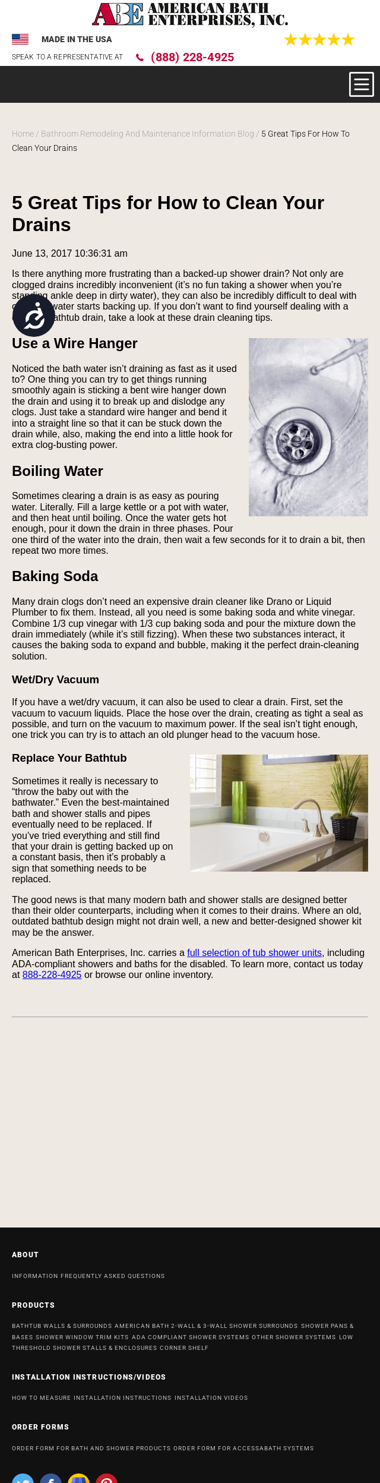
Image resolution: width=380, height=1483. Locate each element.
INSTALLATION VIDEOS (211, 1402)
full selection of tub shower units (254, 953)
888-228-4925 (52, 975)
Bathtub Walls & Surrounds (62, 1330)
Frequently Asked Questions (113, 1280)
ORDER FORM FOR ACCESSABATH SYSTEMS (243, 1453)
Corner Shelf (184, 1352)
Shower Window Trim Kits (82, 1342)
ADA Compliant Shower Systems (190, 1342)
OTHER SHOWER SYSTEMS (294, 1342)
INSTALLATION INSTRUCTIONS (123, 1402)
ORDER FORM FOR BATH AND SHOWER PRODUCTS (91, 1453)
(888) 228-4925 (192, 57)
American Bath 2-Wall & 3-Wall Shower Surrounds (206, 1330)
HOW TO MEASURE (41, 1402)
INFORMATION (35, 1280)
